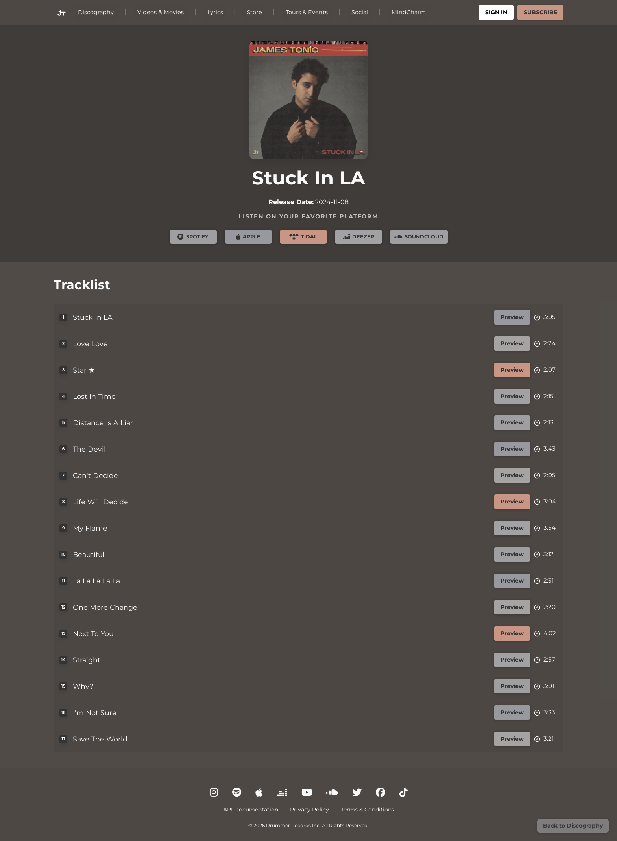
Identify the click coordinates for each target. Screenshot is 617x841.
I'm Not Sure (95, 712)
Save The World (100, 739)
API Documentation (250, 809)
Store (254, 12)
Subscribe (540, 12)
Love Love (90, 343)
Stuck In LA (93, 317)
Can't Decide (95, 475)
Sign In (496, 12)
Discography (96, 12)
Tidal (303, 237)
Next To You (93, 633)
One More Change (105, 607)
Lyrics (215, 12)
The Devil (89, 449)
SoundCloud (418, 237)
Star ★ (84, 370)
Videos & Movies (160, 12)
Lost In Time (94, 396)
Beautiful (89, 554)
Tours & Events (307, 12)
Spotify (193, 237)
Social (359, 12)
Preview (512, 317)
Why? (83, 686)
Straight (87, 660)
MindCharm (409, 12)
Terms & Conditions (367, 809)
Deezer (358, 237)
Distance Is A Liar (103, 423)
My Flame (90, 528)
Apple (248, 237)
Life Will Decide (101, 502)
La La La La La (96, 581)
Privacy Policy (309, 809)
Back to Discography (573, 825)
